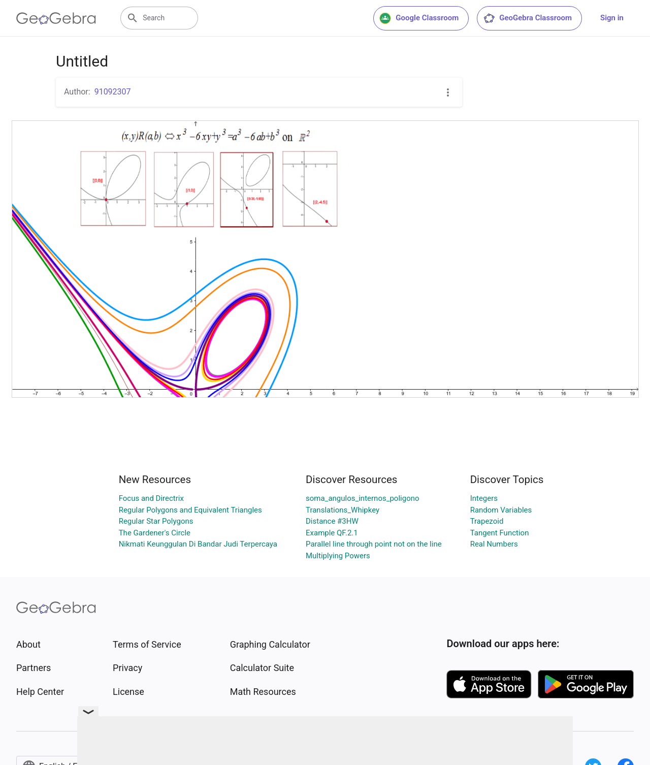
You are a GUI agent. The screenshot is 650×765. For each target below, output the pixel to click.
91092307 (112, 92)
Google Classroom (419, 18)
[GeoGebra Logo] (56, 18)
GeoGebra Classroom (527, 18)
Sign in (612, 17)
